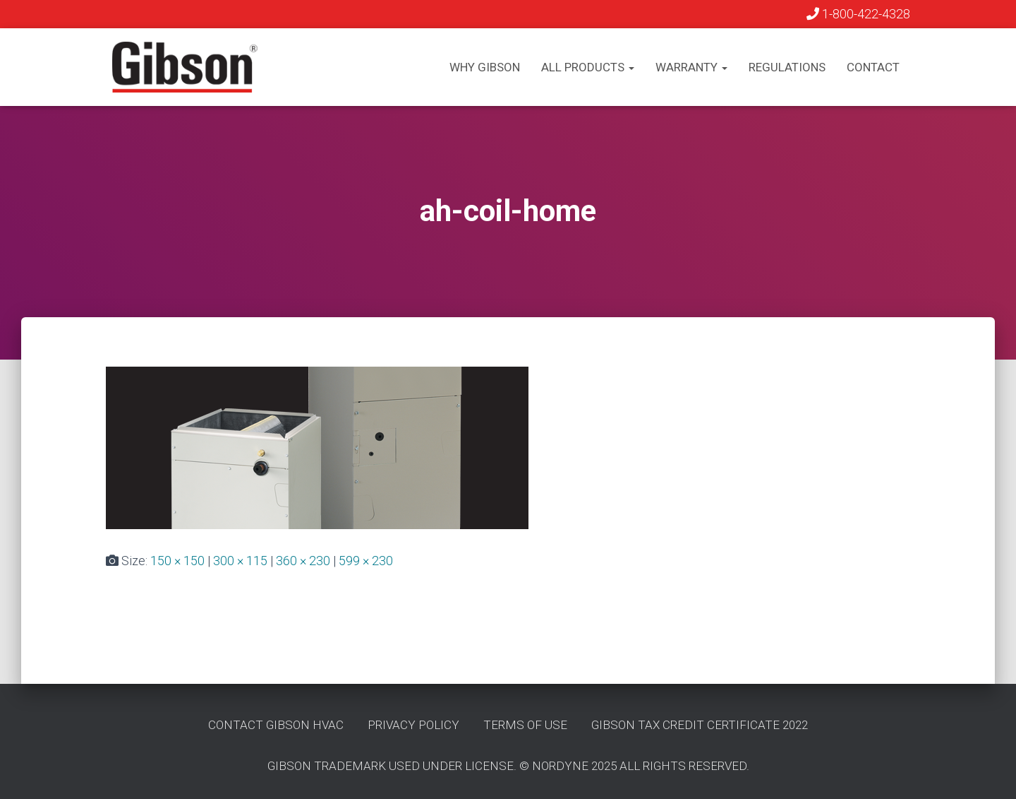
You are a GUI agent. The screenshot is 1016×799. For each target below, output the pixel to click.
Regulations (787, 67)
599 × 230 (366, 560)
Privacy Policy (413, 725)
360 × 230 (303, 560)
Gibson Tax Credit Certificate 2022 (699, 725)
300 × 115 (240, 560)
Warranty (691, 67)
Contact (873, 67)
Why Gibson (484, 67)
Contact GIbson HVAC (276, 725)
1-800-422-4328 (858, 13)
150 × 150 (177, 560)
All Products (587, 67)
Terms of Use (525, 725)
